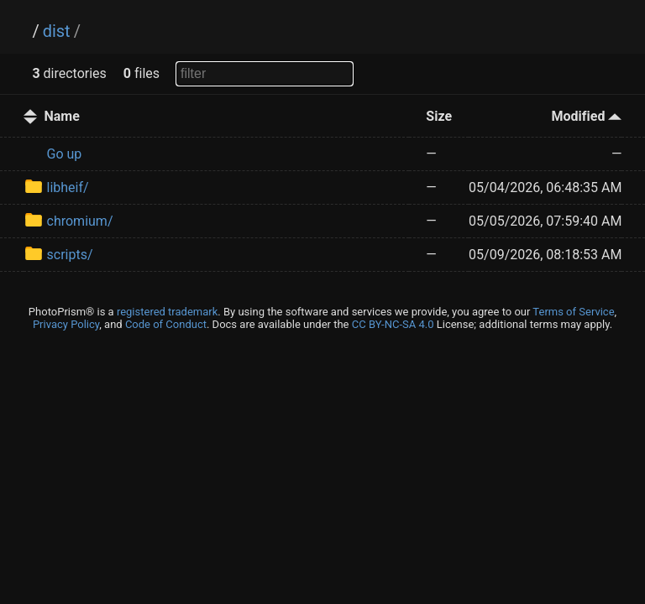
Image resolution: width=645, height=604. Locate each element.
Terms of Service (573, 311)
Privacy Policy (66, 324)
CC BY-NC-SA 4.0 (393, 324)
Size (439, 116)
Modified (587, 116)
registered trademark (167, 311)
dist (57, 31)
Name (62, 116)
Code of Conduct (166, 324)
